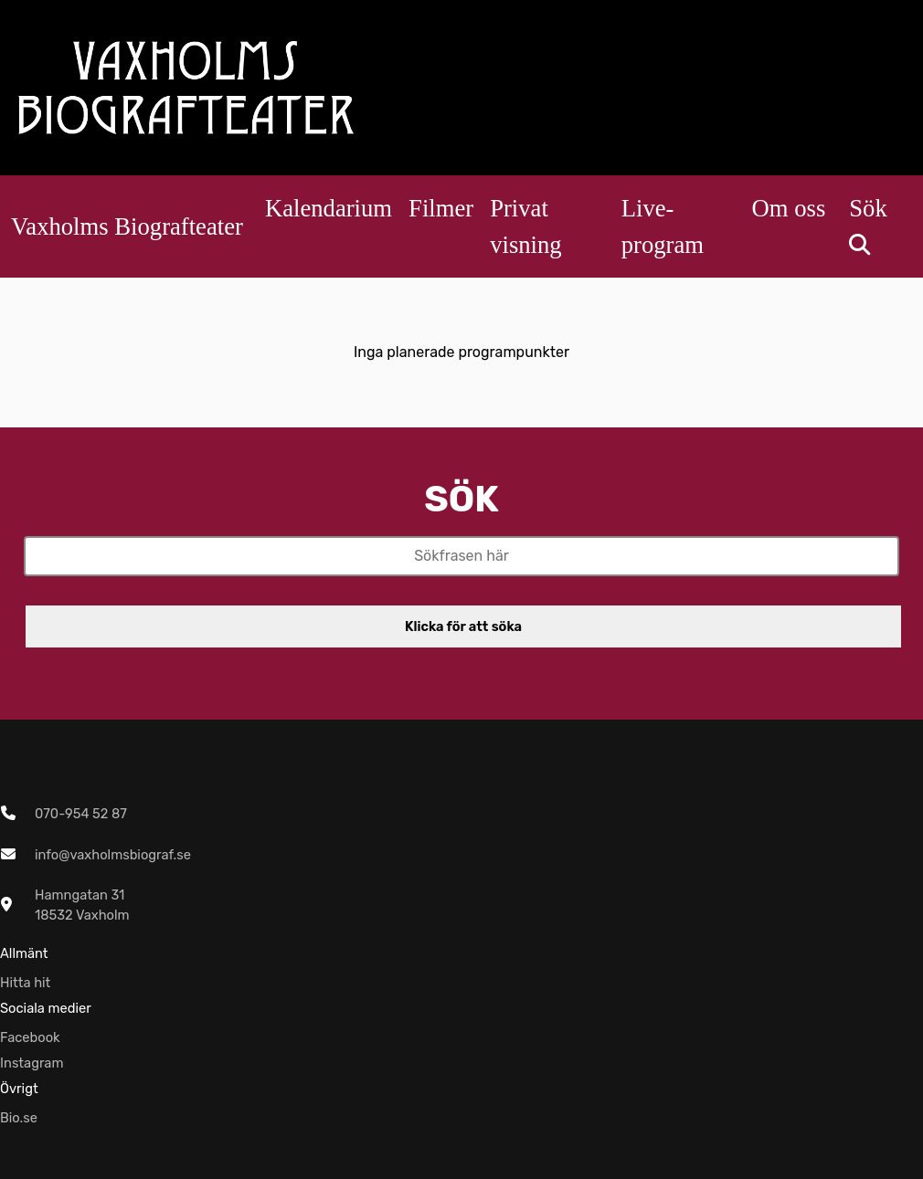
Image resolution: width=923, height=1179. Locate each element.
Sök (867, 220)
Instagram (32, 1063)
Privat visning (526, 226)
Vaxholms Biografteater (127, 226)
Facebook (30, 1037)
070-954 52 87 (81, 813)
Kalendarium (328, 208)
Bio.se (18, 1118)
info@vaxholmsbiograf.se (113, 855)
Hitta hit (25, 982)
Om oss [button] (789, 208)
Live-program (662, 226)
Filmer (440, 208)
